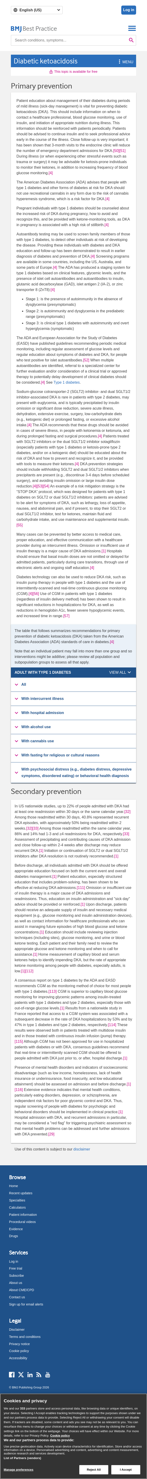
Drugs (13, 1236)
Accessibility (18, 1358)
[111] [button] (81, 888)
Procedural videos (22, 1222)
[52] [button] (86, 360)
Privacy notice (19, 1344)
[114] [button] (112, 1025)
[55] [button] (19, 525)
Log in (128, 10)
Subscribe (16, 1275)
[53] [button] (40, 486)
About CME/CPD (21, 1290)
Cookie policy (19, 1351)
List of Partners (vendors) (22, 1458)
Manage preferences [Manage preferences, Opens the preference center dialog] (18, 1469)
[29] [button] (51, 1134)
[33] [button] (35, 828)
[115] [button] (19, 1041)
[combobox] (69, 40)
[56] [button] (36, 594)
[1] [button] (104, 551)
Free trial (15, 1268)
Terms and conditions (25, 1337)
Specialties (17, 1200)
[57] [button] (66, 616)
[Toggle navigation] (132, 28)
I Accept (126, 1469)
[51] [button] (122, 151)
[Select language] (37, 10)
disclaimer (81, 1149)
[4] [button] (51, 173)
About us (15, 1283)
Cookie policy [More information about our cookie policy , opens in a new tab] (60, 1435)
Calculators (17, 1207)
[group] (73, 685)
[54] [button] (46, 486)
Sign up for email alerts (26, 1304)
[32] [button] (127, 812)
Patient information (23, 1215)
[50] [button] (116, 151)
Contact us (17, 1297)
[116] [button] (19, 1090)
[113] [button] (52, 991)
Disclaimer (17, 1329)
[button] (118, 62)
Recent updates (20, 1193)
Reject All (94, 1469)
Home (13, 1186)
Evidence (16, 1229)
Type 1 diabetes (67, 382)
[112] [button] (29, 971)
